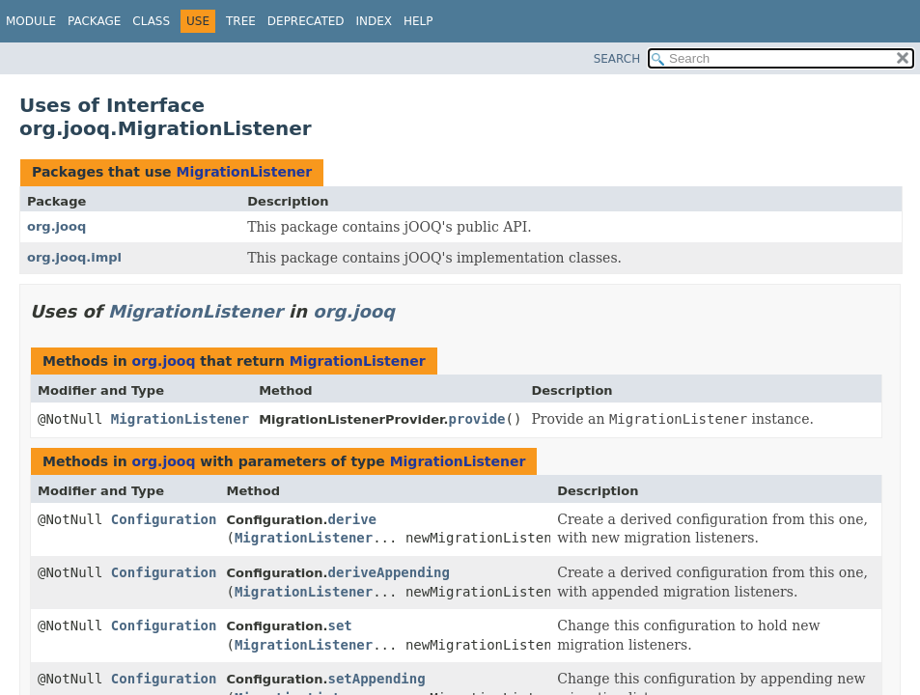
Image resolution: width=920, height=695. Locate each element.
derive (351, 519)
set (339, 625)
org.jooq (56, 226)
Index (374, 21)
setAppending (376, 678)
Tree (241, 21)
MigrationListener (244, 172)
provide (477, 419)
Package (94, 21)
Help (418, 21)
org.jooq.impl (74, 257)
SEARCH (617, 59)
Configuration (164, 519)
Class (151, 21)
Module (31, 21)
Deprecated (306, 21)
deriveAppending (388, 572)
